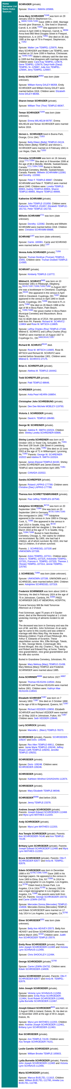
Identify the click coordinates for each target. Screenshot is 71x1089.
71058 (36, 286)
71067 (43, 697)
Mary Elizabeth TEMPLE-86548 (43, 790)
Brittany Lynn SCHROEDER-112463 (37, 1027)
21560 (52, 597)
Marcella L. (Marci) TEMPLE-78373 (45, 730)
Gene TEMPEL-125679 (30, 64)
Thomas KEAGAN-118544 (41, 682)
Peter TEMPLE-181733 (39, 209)
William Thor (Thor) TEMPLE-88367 (46, 105)
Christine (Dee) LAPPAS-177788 (35, 487)
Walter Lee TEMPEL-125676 (42, 47)
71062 (43, 448)
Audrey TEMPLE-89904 (38, 189)
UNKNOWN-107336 (29, 551)
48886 (39, 676)
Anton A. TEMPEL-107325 (32, 558)
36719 (46, 505)
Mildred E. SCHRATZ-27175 (33, 359)
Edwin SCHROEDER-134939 (33, 969)
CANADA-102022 (36, 472)
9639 (53, 1007)
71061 (64, 442)
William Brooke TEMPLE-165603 (44, 1053)
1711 (26, 161)
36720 (51, 512)
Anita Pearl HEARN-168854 (42, 394)
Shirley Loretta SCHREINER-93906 (43, 432)
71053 (42, 136)
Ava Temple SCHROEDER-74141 (36, 1041)
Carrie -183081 (35, 242)
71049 (29, 21)
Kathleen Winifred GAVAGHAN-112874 (47, 779)
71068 (38, 873)
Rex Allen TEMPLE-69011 (41, 744)
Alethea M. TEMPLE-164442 (42, 371)
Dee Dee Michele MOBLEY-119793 (45, 406)
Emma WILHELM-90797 (40, 120)
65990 (36, 797)
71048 (46, 15)
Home (5, 3)
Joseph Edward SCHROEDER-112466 (47, 812)
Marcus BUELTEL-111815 (41, 1077)
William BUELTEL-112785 (38, 1080)
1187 (32, 236)
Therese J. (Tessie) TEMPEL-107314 (43, 562)
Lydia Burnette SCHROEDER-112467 (38, 1001)
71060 (48, 286)
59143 (24, 286)
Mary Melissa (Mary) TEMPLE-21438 (46, 664)
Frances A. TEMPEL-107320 (42, 561)
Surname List (9, 6)
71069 (44, 873)
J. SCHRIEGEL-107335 (40, 548)
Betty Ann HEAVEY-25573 (41, 928)
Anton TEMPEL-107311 (40, 556)
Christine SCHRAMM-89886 (39, 229)
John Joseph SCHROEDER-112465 (37, 947)
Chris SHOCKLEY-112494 (41, 954)
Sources (6, 11)
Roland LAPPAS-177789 (40, 484)
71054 (31, 161)
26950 (41, 76)
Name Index (8, 9)
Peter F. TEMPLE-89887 (40, 180)
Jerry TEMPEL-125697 (39, 69)
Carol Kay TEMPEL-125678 (48, 62)
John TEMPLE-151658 (39, 203)
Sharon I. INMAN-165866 (40, 9)
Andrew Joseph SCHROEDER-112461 (44, 1024)
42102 (41, 934)
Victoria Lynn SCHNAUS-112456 (43, 948)
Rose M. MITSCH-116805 (44, 324)
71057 (30, 286)
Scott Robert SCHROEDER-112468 (46, 998)
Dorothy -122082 (31, 175)
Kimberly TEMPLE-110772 (41, 274)
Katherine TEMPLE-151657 (33, 206)
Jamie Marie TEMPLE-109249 (40, 747)
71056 (58, 251)
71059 (42, 286)
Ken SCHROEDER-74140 (32, 836)
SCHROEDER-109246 (30, 767)
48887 (63, 676)
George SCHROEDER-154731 (51, 897)
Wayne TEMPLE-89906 (48, 191)
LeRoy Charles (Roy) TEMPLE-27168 (47, 329)
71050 (35, 21)
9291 (42, 920)
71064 (38, 508)
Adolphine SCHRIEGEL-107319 (41, 584)
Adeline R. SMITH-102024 (41, 430)
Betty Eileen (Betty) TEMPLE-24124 (46, 142)
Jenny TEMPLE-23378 (39, 802)
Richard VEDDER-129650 (41, 709)
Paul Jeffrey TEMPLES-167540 (43, 499)
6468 (43, 280)
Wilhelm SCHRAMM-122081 (51, 172)
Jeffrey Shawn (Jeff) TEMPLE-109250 (41, 748)
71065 (62, 512)
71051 (45, 36)
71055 (40, 166)
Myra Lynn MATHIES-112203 (37, 815)
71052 (24, 42)
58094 (24, 21)
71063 (24, 454)
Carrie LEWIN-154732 (34, 899)
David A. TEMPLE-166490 (41, 418)
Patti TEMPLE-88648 (38, 382)
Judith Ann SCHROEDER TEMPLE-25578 (42, 936)
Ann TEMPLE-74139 (38, 1039)
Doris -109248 (38, 739)
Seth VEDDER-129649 (45, 718)
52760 (33, 873)
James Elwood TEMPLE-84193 (43, 462)
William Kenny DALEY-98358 (42, 85)
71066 (31, 532)
